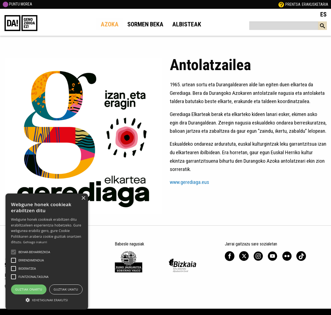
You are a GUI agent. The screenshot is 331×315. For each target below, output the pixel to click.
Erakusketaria (315, 4)
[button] (13, 252)
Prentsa (292, 4)
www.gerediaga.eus (189, 182)
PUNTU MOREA (17, 4)
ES (323, 14)
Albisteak (186, 24)
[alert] (47, 252)
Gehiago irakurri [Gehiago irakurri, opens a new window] (35, 242)
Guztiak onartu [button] (28, 289)
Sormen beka (145, 24)
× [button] (83, 198)
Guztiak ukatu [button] (66, 289)
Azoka (110, 24)
